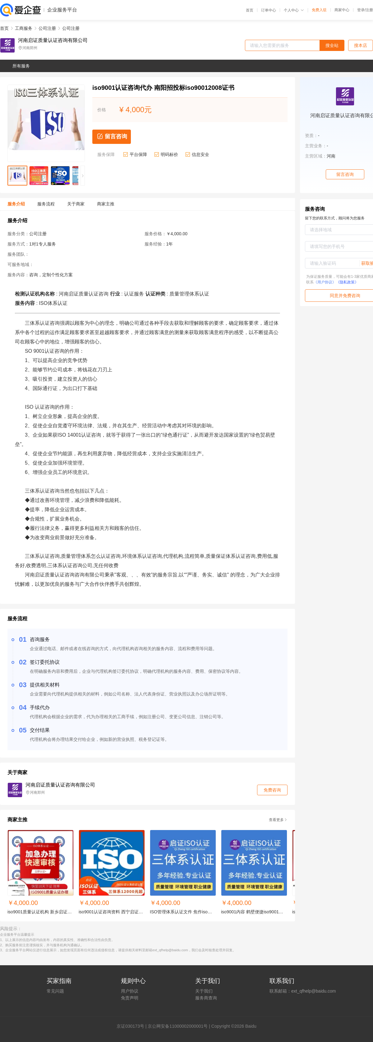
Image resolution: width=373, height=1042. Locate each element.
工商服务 (23, 28)
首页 (249, 10)
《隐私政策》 (347, 282)
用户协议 (129, 991)
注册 (369, 10)
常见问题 (55, 991)
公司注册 (47, 28)
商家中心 (341, 10)
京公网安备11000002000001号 (178, 1026)
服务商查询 (206, 997)
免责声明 (129, 997)
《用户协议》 (325, 282)
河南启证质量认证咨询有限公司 (53, 40)
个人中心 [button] (294, 10)
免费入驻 (319, 10)
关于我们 (204, 991)
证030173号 (132, 1026)
